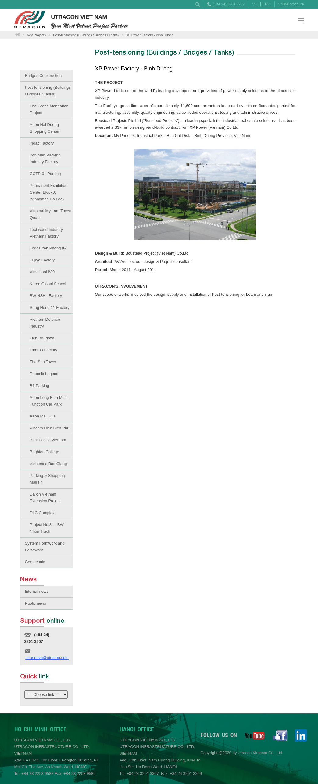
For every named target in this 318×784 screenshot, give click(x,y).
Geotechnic (35, 562)
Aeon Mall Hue (43, 416)
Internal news (36, 591)
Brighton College (44, 451)
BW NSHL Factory (46, 295)
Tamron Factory (43, 350)
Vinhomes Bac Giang (48, 463)
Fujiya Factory (42, 260)
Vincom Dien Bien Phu (50, 428)
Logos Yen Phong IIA (48, 248)
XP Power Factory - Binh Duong (149, 35)
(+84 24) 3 (221, 4)
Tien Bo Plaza (42, 338)
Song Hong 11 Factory (50, 307)
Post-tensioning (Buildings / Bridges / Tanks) (86, 35)
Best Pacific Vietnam (48, 440)
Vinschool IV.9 (42, 272)
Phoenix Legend (44, 373)
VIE (255, 4)
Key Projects (36, 35)
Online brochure (291, 4)
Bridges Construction (43, 75)
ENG (266, 4)
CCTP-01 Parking (45, 173)
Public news (35, 603)
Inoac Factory (42, 143)
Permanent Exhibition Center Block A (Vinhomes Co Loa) (49, 192)
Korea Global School (48, 283)
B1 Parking (39, 385)
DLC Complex (42, 512)
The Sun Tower (43, 362)
